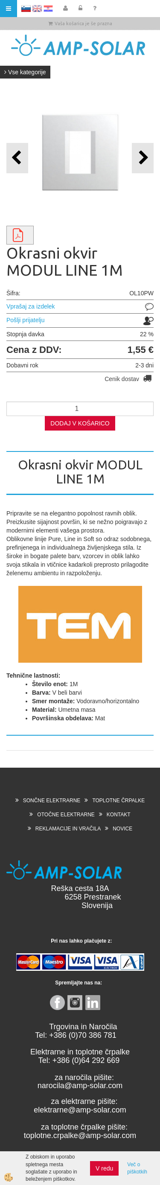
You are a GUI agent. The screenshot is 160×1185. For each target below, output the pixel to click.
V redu (104, 1168)
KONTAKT (119, 815)
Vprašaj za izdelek (30, 306)
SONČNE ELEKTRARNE (52, 801)
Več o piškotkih (137, 1168)
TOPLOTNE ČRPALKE (118, 801)
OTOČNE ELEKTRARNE (65, 815)
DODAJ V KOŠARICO (79, 423)
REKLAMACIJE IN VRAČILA (68, 829)
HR (48, 8)
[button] (143, 158)
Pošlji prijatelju (25, 320)
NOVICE (122, 829)
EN (37, 8)
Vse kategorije (25, 72)
